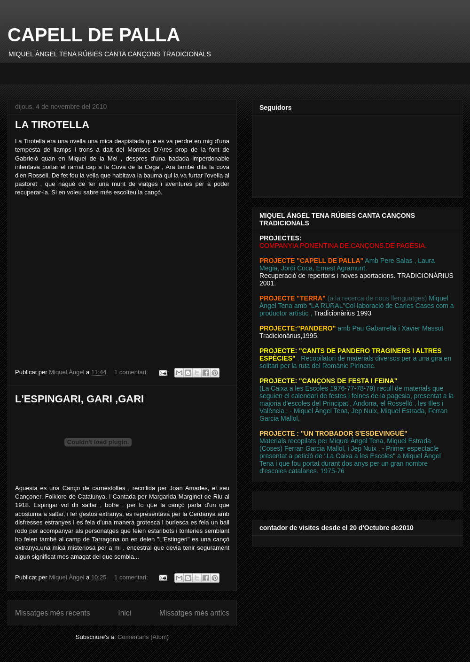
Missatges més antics (194, 613)
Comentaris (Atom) (143, 636)
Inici (124, 613)
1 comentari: (131, 372)
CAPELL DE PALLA (94, 34)
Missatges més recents (52, 613)
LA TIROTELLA (52, 125)
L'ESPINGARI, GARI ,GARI (79, 399)
